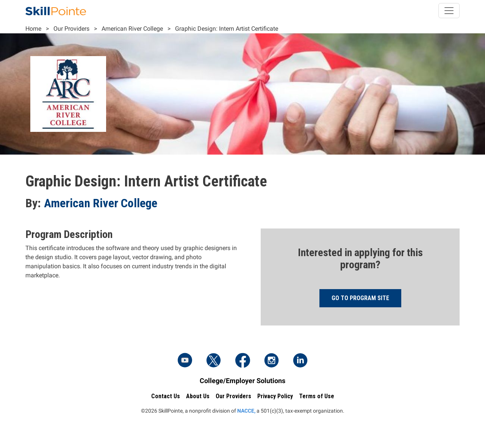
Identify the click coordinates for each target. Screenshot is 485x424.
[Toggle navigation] (449, 10)
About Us (198, 396)
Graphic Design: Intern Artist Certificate (226, 28)
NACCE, (246, 411)
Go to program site (360, 298)
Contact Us (165, 396)
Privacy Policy (275, 396)
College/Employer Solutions (242, 381)
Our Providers (71, 28)
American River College (132, 28)
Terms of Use (316, 396)
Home (33, 28)
